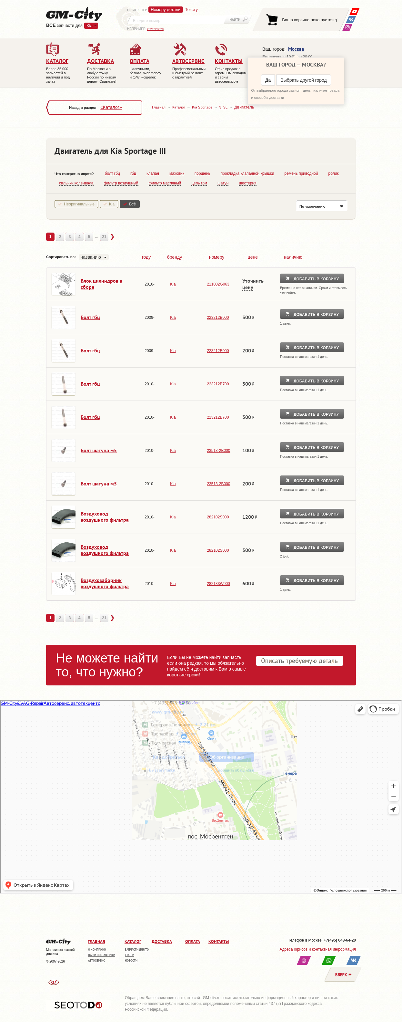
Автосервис (96, 960)
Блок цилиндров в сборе (101, 283)
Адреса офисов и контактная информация (318, 949)
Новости (131, 960)
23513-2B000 (218, 450)
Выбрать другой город (303, 80)
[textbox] (177, 20)
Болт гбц (90, 317)
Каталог (178, 107)
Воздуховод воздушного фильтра (105, 516)
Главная (159, 107)
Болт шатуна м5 (99, 450)
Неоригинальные (79, 204)
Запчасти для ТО (137, 949)
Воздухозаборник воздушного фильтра (105, 583)
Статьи (129, 955)
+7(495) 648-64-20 (340, 940)
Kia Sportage (202, 107)
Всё (132, 204)
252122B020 (155, 29)
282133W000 (218, 583)
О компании (97, 949)
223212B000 (218, 317)
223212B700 (218, 384)
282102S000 (218, 517)
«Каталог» (111, 107)
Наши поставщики (101, 955)
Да (268, 80)
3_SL (223, 107)
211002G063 (218, 284)
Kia (89, 25)
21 (104, 237)
